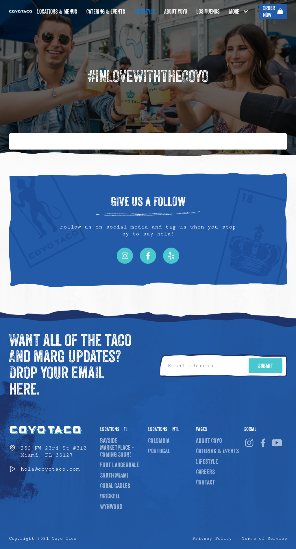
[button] (241, 11)
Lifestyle (144, 11)
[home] (21, 11)
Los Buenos (208, 11)
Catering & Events (105, 11)
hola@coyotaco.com (50, 469)
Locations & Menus (57, 11)
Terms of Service (264, 538)
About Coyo (175, 11)
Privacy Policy (212, 538)
